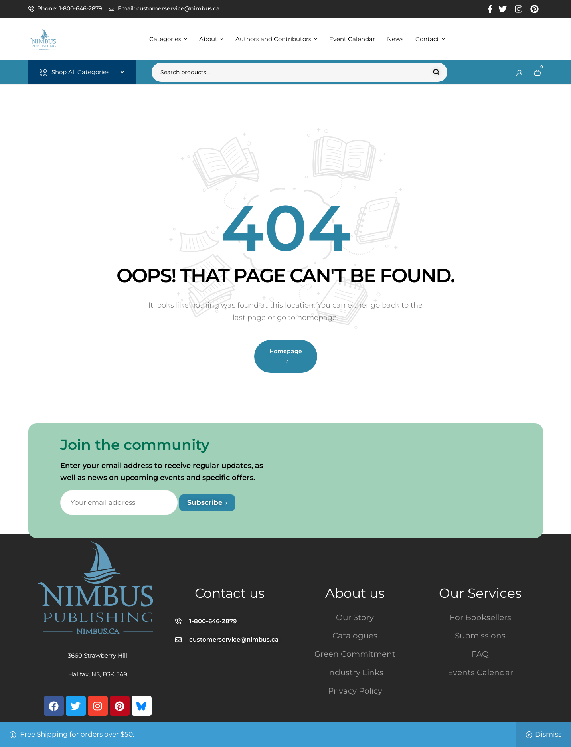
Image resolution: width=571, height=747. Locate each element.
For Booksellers (480, 617)
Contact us (230, 593)
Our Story (355, 617)
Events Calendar (480, 672)
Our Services (480, 593)
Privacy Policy (355, 691)
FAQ (480, 654)
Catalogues (354, 635)
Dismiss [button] (548, 734)
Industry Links (355, 672)
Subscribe (207, 502)
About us (355, 593)
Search (436, 72)
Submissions (480, 635)
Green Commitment (354, 654)
